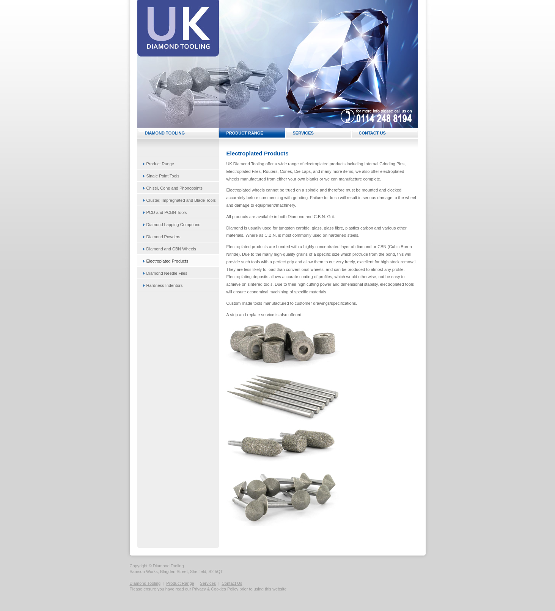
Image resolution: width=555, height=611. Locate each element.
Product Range (180, 583)
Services (208, 583)
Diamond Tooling (145, 583)
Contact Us (232, 583)
